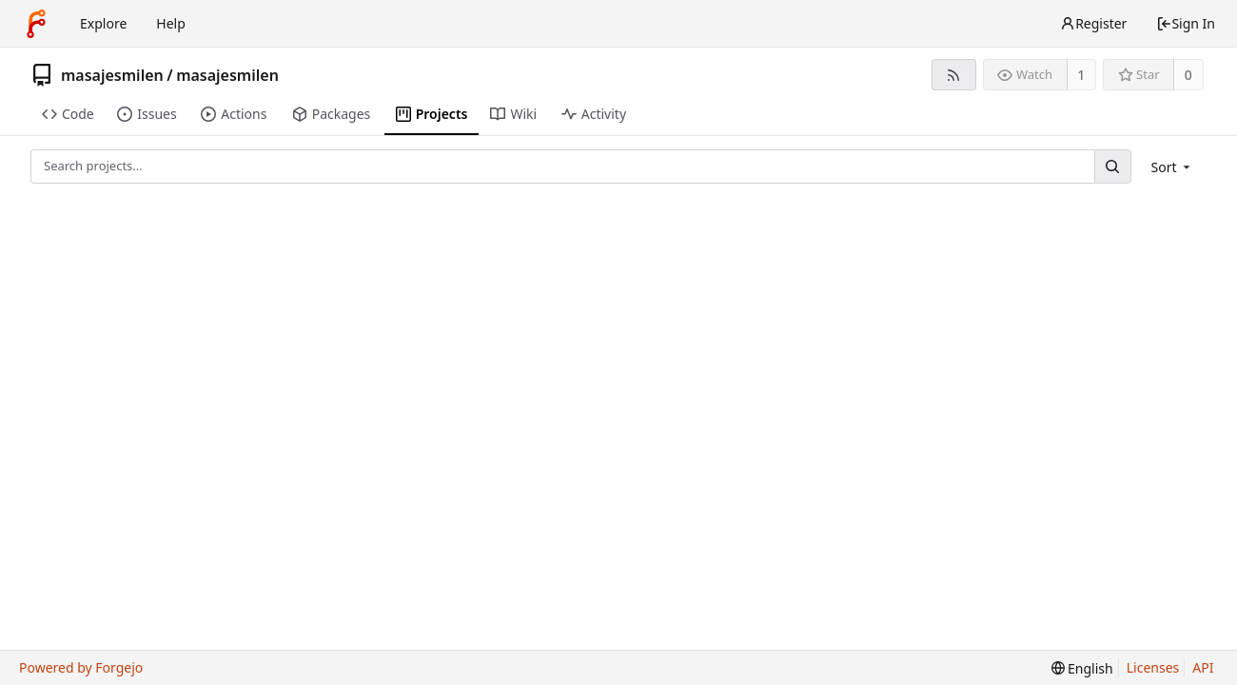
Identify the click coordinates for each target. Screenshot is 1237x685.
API (1202, 667)
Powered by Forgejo (81, 667)
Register (1093, 23)
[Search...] (1112, 166)
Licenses (1153, 667)
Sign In (1185, 23)
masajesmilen (112, 75)
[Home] (36, 24)
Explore (103, 23)
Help (171, 23)
